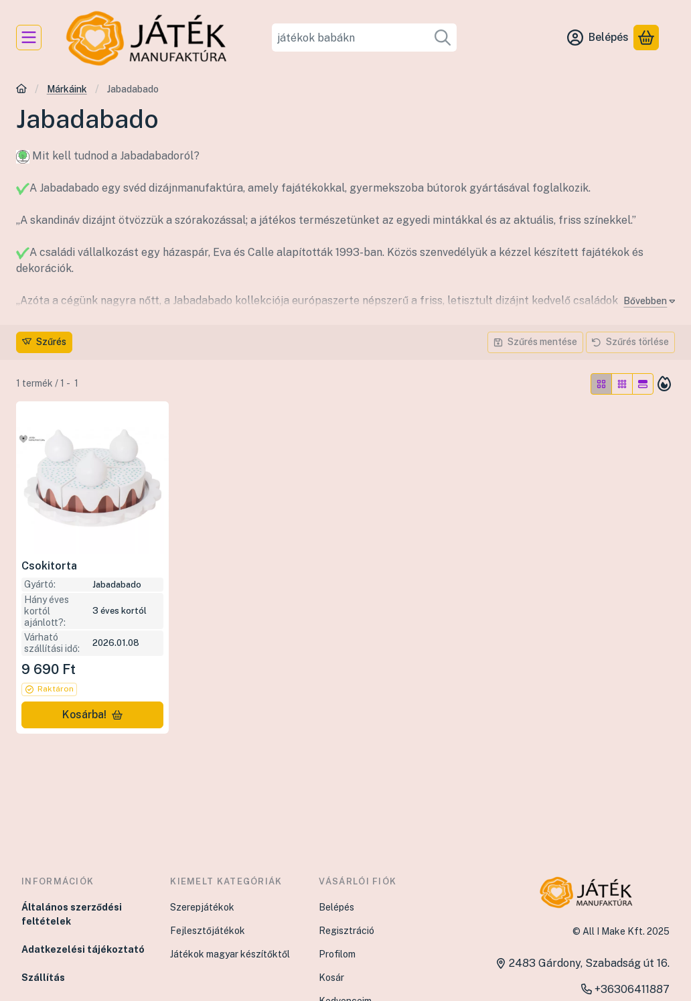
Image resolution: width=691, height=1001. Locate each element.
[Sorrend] (664, 384)
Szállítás (43, 977)
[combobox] (364, 37)
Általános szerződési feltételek (71, 914)
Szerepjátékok (202, 907)
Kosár (331, 977)
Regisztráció (346, 930)
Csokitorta (49, 565)
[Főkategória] (21, 90)
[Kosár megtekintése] (646, 37)
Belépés (336, 907)
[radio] (601, 384)
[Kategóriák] (29, 37)
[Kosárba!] (92, 715)
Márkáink (67, 89)
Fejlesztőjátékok (207, 930)
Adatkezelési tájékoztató (83, 949)
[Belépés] (597, 37)
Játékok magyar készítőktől (230, 954)
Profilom (337, 954)
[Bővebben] (646, 301)
